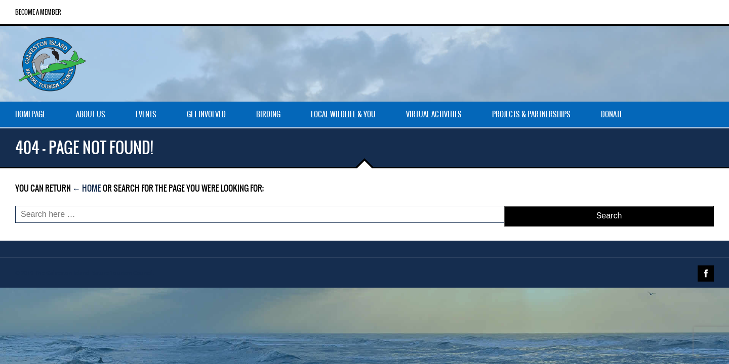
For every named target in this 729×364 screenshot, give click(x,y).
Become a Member (38, 12)
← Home (86, 188)
